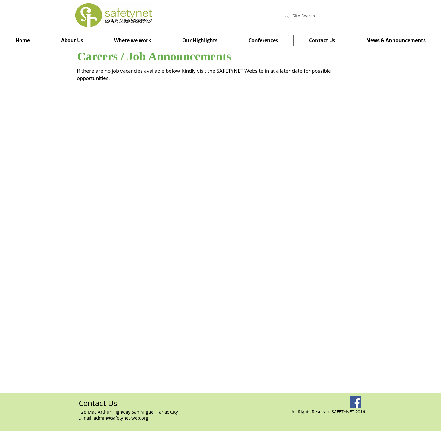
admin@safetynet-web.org (121, 418)
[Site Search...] (323, 15)
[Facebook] (355, 402)
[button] (72, 40)
